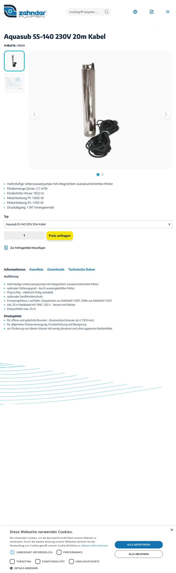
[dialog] (88, 549)
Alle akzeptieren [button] (138, 544)
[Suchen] (106, 12)
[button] (60, 568)
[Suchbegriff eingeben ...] (84, 12)
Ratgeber (9, 502)
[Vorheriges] (34, 114)
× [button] (171, 530)
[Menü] (168, 12)
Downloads (11, 488)
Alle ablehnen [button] (139, 554)
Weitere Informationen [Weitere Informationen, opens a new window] (95, 545)
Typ (6, 216)
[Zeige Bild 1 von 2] (98, 175)
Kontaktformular (34, 462)
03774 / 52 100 (14, 445)
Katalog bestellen (14, 498)
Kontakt (9, 493)
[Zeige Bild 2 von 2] (103, 175)
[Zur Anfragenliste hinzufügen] (59, 246)
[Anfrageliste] (151, 12)
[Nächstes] (166, 114)
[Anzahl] (24, 235)
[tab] (15, 269)
